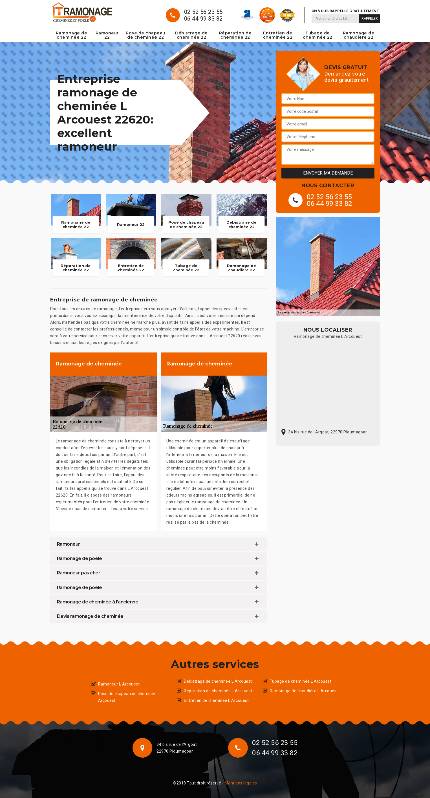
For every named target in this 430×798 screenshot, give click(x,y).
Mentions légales (241, 783)
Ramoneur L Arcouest (119, 684)
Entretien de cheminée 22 (278, 35)
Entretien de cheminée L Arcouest (216, 700)
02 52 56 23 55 (203, 11)
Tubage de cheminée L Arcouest (301, 681)
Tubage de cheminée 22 (317, 35)
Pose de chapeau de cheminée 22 (145, 35)
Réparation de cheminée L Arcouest (218, 691)
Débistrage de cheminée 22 (191, 35)
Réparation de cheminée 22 (235, 35)
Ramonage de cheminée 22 (71, 35)
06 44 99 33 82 (203, 18)
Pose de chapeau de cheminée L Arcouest (129, 697)
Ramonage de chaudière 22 (358, 35)
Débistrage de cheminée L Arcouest (218, 681)
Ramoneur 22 (107, 35)
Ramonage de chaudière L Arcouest (304, 691)
